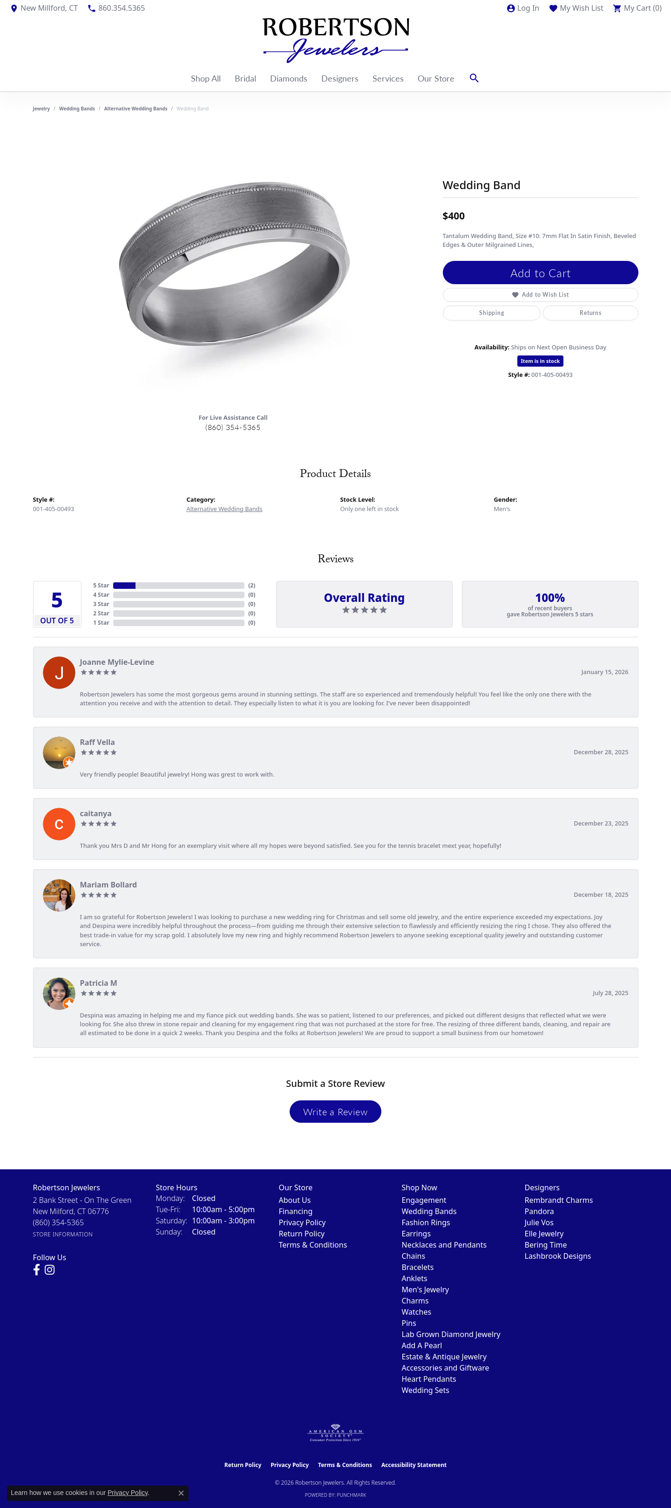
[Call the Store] (58, 1222)
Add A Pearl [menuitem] (422, 1345)
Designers (340, 78)
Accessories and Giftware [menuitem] (445, 1368)
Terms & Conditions (313, 1245)
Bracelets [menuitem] (418, 1267)
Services (388, 78)
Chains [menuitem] (414, 1256)
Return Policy (302, 1233)
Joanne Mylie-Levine (117, 662)
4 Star (101, 595)
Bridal (245, 78)
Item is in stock (540, 360)
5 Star (101, 585)
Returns (591, 313)
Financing (296, 1211)
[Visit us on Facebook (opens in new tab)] (36, 1270)
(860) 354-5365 (233, 427)
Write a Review (335, 1111)
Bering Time (546, 1245)
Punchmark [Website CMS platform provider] (351, 1495)
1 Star (101, 623)
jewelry (41, 108)
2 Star (101, 613)
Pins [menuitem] (409, 1323)
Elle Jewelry (544, 1233)
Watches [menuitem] (417, 1312)
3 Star (101, 604)
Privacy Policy (302, 1222)
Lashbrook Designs (558, 1256)
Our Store (436, 78)
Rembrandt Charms (559, 1200)
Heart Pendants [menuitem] (429, 1379)
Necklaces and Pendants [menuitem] (444, 1245)
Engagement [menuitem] (424, 1200)
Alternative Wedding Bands (136, 108)
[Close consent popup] (181, 1493)
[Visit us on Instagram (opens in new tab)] (49, 1270)
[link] (43, 8)
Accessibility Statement (414, 1465)
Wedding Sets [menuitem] (426, 1390)
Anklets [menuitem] (414, 1278)
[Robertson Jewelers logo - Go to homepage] (335, 40)
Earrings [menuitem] (416, 1233)
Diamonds (288, 78)
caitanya (96, 813)
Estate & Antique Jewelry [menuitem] (444, 1356)
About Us (295, 1200)
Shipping (491, 313)
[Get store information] (63, 1234)
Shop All (206, 78)
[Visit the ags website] (335, 1433)
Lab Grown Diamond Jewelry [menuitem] (451, 1334)
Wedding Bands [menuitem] (429, 1211)
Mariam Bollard (108, 885)
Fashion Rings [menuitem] (426, 1222)
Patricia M (98, 983)
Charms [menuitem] (415, 1301)
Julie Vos (539, 1222)
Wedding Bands (77, 108)
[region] (233, 266)
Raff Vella (97, 742)
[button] (522, 8)
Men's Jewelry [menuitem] (425, 1289)
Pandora (539, 1211)
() (251, 585)
